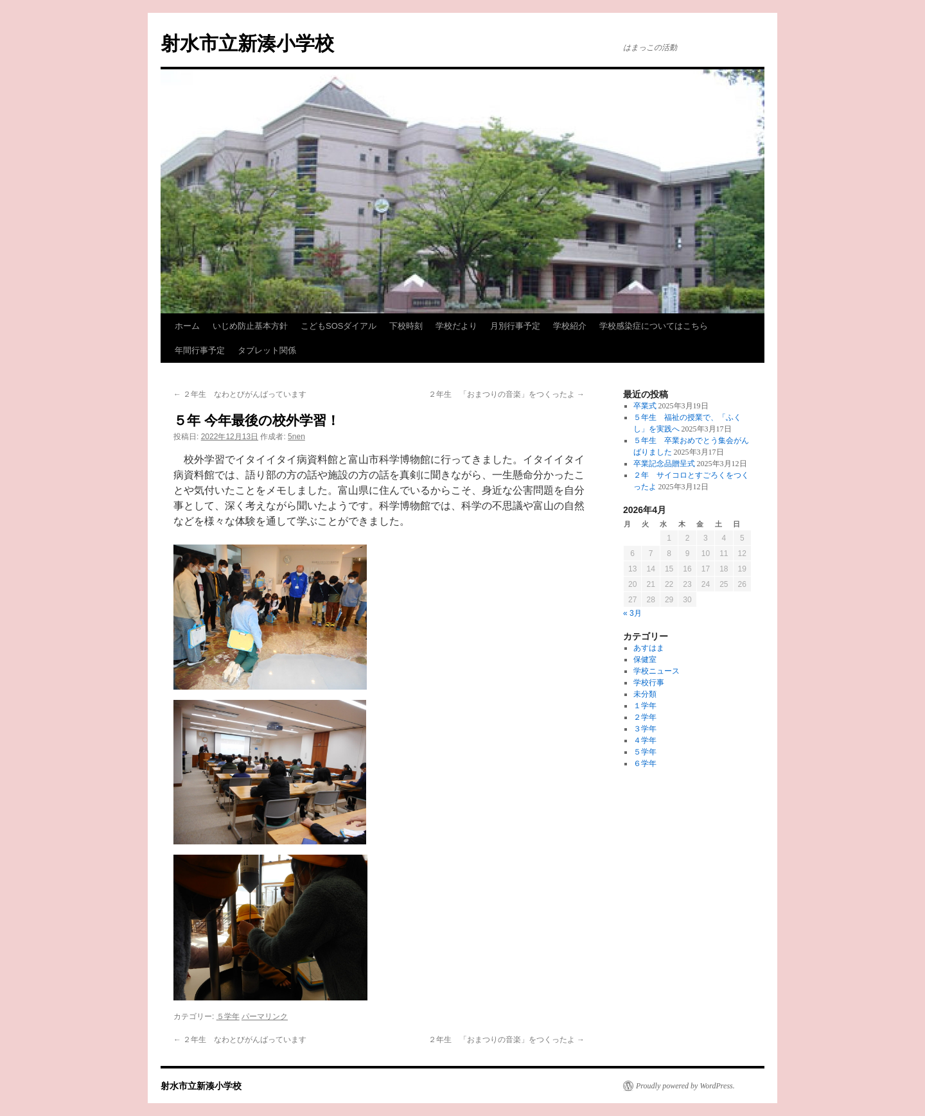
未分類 (644, 694)
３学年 (644, 728)
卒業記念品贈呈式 (664, 463)
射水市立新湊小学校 (247, 43)
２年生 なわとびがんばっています (239, 394)
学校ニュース (656, 671)
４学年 (644, 740)
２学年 (644, 717)
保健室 (644, 659)
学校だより (456, 326)
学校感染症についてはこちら (653, 326)
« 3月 (632, 613)
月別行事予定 (515, 326)
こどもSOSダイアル (338, 326)
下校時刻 (406, 326)
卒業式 (644, 405)
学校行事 (648, 682)
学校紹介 (569, 326)
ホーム (187, 326)
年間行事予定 (200, 350)
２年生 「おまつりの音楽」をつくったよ (506, 394)
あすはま (648, 647)
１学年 (644, 705)
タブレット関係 (267, 350)
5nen (296, 436)
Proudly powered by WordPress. (685, 1085)
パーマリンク (265, 1016)
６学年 (644, 763)
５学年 (228, 1016)
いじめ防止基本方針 (250, 326)
